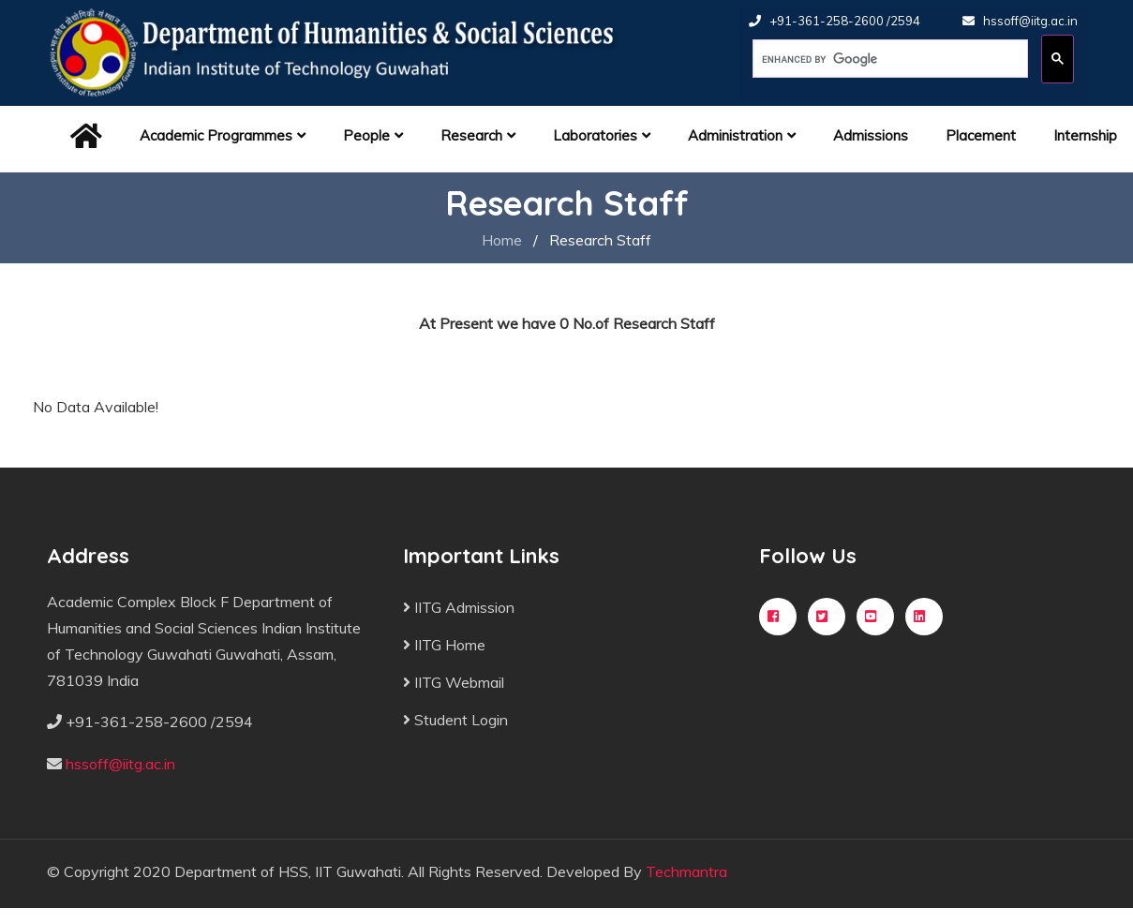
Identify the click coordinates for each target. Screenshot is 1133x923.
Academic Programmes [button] (223, 135)
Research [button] (477, 135)
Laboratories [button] (601, 135)
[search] (888, 59)
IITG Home (444, 644)
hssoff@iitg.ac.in (1030, 20)
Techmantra (686, 871)
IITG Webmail (453, 682)
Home (502, 240)
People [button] (373, 135)
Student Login (455, 719)
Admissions (870, 135)
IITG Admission (458, 607)
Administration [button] (742, 135)
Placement (981, 135)
